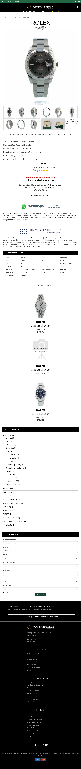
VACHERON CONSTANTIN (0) (15, 521)
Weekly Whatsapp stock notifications (42, 617)
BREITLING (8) (9, 492)
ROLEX (11, 17)
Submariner (10, 481)
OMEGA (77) (8, 489)
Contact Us (31, 682)
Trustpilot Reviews (33, 688)
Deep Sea (10, 448)
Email (5, 2)
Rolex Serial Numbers (34, 722)
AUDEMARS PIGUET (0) (13, 503)
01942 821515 (41, 190)
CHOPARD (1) (8, 525)
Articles (29, 736)
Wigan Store (31, 670)
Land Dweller (11, 458)
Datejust (17, 17)
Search (40, 594)
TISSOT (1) (7, 514)
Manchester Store (33, 667)
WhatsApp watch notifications (20, 213)
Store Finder (31, 717)
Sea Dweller (10, 474)
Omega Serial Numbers (35, 731)
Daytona (9, 445)
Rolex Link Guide (33, 728)
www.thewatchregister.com (32, 238)
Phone (12, 2)
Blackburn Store (33, 653)
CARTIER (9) (8, 510)
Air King (9, 438)
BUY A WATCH (41, 11)
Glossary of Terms (33, 733)
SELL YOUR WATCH (28, 11)
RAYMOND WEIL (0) (11, 518)
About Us (30, 714)
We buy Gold (31, 702)
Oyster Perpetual (13, 465)
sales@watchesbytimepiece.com (42, 187)
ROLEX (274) (8, 435)
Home (5, 17)
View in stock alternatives (40, 180)
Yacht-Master (11, 484)
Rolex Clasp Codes (33, 725)
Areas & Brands (32, 699)
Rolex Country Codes (34, 719)
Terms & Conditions (33, 693)
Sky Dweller (10, 478)
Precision (9, 471)
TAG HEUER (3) (9, 496)
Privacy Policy (32, 696)
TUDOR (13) (8, 507)
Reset (5, 593)
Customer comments (34, 690)
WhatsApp (20, 2)
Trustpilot (41, 164)
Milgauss (9, 461)
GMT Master (10, 455)
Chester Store (32, 659)
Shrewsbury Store (33, 662)
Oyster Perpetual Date (15, 468)
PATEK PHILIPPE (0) (11, 499)
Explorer (9, 451)
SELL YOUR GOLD (53, 11)
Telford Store (31, 664)
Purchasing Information (35, 685)
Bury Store (31, 656)
